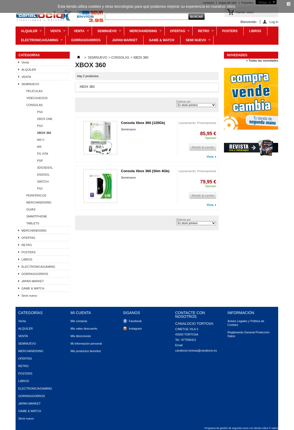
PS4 (40, 112)
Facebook (135, 321)
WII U (41, 139)
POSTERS (229, 31)
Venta (55, 32)
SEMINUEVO (106, 32)
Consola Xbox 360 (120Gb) (143, 123)
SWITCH (43, 181)
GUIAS (30, 209)
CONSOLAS (34, 105)
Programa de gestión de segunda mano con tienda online (236, 428)
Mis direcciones (81, 336)
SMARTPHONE (36, 216)
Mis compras (79, 321)
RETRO (203, 32)
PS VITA (42, 153)
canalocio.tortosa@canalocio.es (196, 350)
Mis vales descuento (84, 328)
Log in (273, 22)
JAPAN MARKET (124, 40)
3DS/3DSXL (45, 167)
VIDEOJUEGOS (36, 98)
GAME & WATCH (161, 40)
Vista (210, 156)
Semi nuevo (196, 41)
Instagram (135, 328)
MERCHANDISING (143, 32)
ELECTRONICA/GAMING (39, 41)
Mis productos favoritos (86, 351)
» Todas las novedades (262, 60)
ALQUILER (29, 32)
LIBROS (255, 31)
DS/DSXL (43, 174)
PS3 (40, 125)
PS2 (40, 188)
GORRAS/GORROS (85, 40)
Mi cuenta (81, 313)
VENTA (78, 32)
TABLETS (32, 223)
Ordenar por (183, 101)
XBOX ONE (44, 118)
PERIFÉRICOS (36, 195)
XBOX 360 (44, 132)
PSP (40, 160)
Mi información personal (86, 343)
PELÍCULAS (34, 91)
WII (39, 146)
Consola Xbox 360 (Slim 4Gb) (145, 171)
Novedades (237, 55)
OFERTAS (177, 32)
